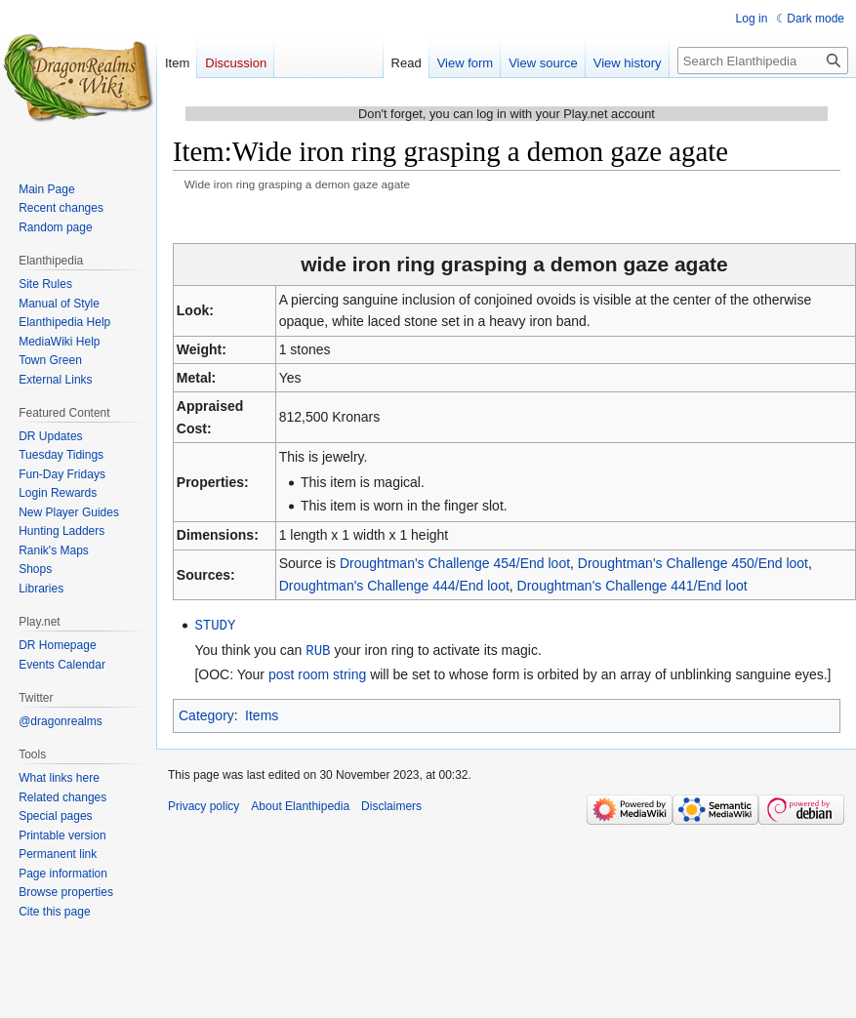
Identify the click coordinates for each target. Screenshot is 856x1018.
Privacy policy (203, 804)
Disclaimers (391, 804)
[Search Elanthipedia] (762, 60)
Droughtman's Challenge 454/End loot (455, 563)
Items (261, 713)
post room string (317, 672)
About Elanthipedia (300, 804)
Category (206, 713)
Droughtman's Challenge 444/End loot (394, 585)
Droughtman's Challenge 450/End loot (693, 563)
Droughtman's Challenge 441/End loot (632, 585)
